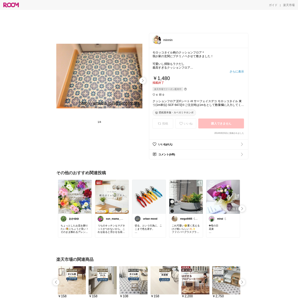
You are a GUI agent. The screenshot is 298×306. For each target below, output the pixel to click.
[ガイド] (273, 5)
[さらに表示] (237, 71)
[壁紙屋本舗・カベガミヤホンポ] (174, 112)
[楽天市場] (289, 5)
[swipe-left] (56, 282)
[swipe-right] (142, 80)
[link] (75, 196)
